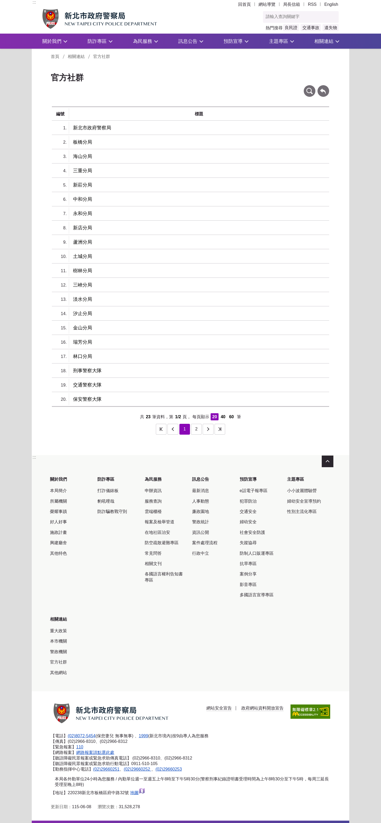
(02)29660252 (137, 769)
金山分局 (82, 327)
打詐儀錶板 (108, 490)
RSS (312, 4)
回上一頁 (323, 88)
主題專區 (278, 41)
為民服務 (142, 41)
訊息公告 (187, 41)
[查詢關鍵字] (295, 17)
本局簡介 (58, 490)
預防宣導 (233, 41)
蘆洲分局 (82, 242)
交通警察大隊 (87, 385)
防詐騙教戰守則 (112, 511)
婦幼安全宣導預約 (304, 501)
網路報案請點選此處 (95, 752)
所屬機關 (58, 501)
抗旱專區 (248, 563)
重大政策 (58, 631)
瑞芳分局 (82, 342)
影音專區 (248, 584)
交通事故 (310, 27)
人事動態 (200, 501)
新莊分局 (82, 185)
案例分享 (248, 574)
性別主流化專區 (302, 511)
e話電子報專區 (253, 490)
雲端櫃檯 (153, 511)
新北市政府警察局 (92, 127)
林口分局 (82, 356)
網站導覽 (266, 4)
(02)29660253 (169, 769)
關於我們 (51, 41)
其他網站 (58, 672)
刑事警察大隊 (87, 370)
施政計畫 (58, 532)
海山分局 (82, 156)
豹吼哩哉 (105, 501)
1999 (143, 736)
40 (223, 417)
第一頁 (161, 429)
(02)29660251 (106, 769)
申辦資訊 (153, 490)
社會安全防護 (252, 532)
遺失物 (330, 27)
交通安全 (248, 511)
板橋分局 (82, 142)
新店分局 (82, 227)
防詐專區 (97, 41)
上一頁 (173, 429)
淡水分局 (82, 299)
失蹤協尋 (248, 542)
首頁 (55, 56)
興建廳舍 (58, 542)
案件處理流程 (204, 542)
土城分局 (82, 256)
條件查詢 (309, 88)
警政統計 (200, 522)
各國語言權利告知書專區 (164, 577)
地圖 (137, 792)
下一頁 (208, 429)
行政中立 (200, 553)
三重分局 (82, 170)
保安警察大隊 (87, 399)
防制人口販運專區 (257, 553)
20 (214, 417)
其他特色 (58, 553)
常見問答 (153, 553)
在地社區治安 (157, 532)
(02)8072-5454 (82, 736)
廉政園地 (200, 511)
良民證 (291, 27)
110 (79, 747)
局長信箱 (291, 4)
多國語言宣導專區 (257, 595)
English (331, 4)
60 (231, 417)
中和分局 (82, 199)
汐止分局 (82, 313)
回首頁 (244, 4)
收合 (327, 461)
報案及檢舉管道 (159, 522)
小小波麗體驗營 (302, 490)
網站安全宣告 (219, 708)
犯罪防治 (248, 501)
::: (34, 2)
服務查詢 (153, 501)
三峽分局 (82, 285)
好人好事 (58, 522)
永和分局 (82, 213)
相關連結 (323, 41)
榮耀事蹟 (58, 511)
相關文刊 (153, 563)
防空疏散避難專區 (162, 542)
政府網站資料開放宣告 (262, 708)
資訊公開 (200, 532)
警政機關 (58, 651)
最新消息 (200, 490)
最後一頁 (220, 429)
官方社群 (101, 56)
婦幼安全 (248, 522)
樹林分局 (82, 270)
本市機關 (58, 641)
